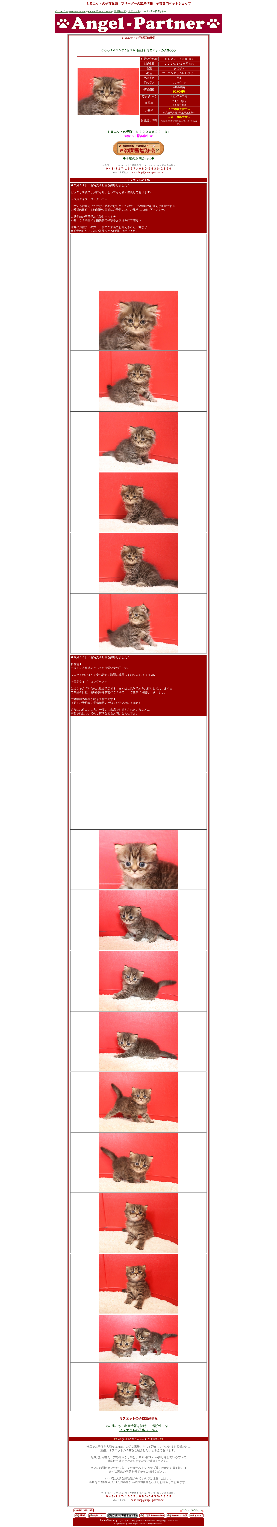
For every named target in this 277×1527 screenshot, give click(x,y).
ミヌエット (134, 11)
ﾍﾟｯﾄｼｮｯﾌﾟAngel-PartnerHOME (70, 11)
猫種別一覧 (120, 11)
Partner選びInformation (100, 11)
